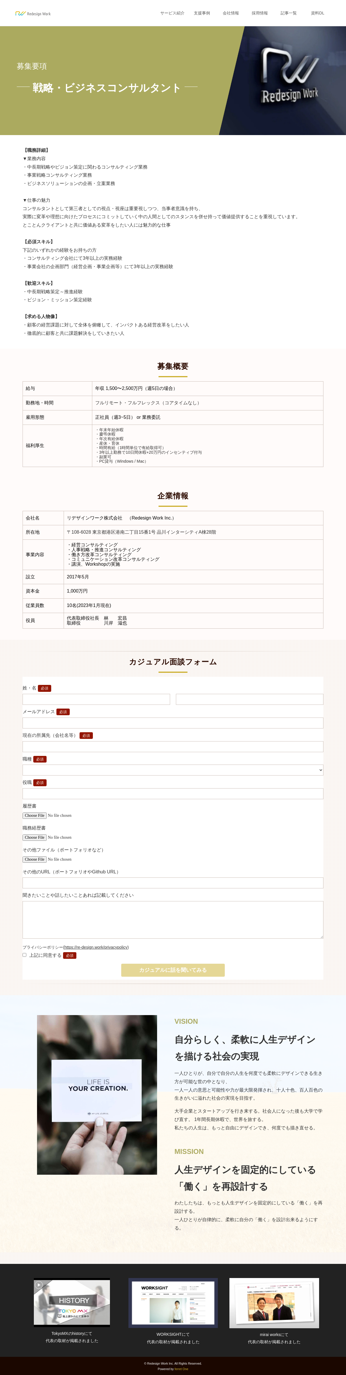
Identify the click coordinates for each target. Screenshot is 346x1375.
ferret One (181, 1369)
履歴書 (29, 806)
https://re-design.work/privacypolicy (96, 947)
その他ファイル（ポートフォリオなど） (64, 849)
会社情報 (231, 13)
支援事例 (202, 13)
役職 (27, 782)
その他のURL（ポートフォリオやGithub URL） (72, 871)
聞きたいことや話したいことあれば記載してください (78, 895)
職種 (27, 758)
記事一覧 (289, 13)
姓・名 (29, 687)
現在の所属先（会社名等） (50, 735)
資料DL (317, 13)
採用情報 (260, 13)
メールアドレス (39, 711)
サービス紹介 (172, 13)
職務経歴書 (34, 827)
